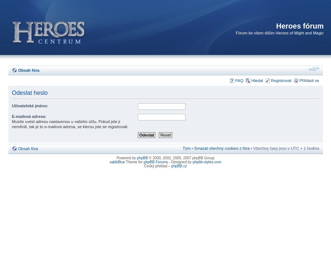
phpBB (142, 158)
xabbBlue (117, 162)
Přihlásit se (309, 80)
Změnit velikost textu (314, 69)
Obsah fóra (29, 70)
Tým (186, 148)
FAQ (239, 80)
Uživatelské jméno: (30, 106)
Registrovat (281, 80)
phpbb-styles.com (207, 162)
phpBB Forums (156, 162)
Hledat (257, 80)
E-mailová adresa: (29, 116)
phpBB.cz (179, 166)
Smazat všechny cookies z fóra (222, 148)
